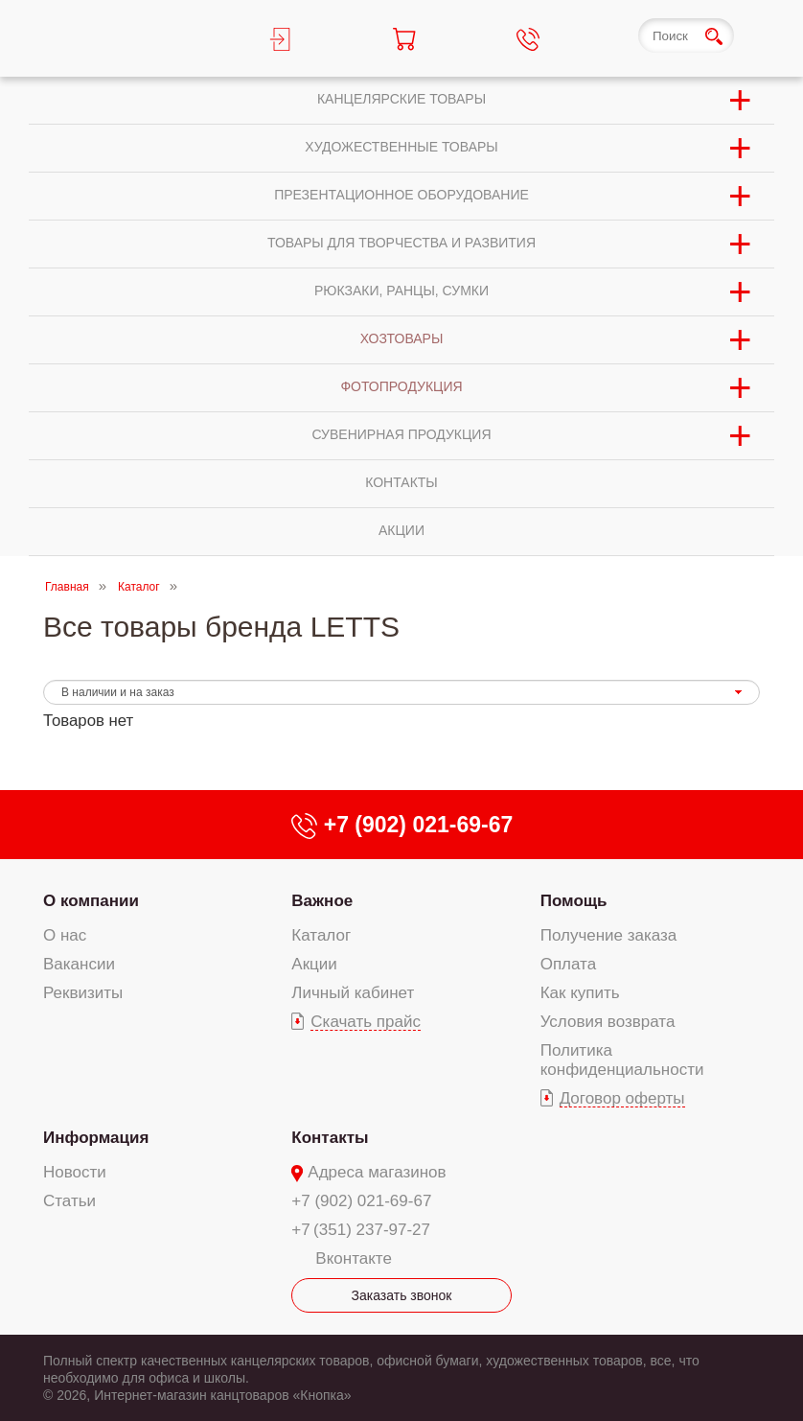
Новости (74, 1172)
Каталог (139, 587)
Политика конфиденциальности (622, 1060)
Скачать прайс (365, 1022)
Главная (67, 587)
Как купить (580, 993)
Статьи (69, 1201)
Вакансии (79, 964)
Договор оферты (622, 1098)
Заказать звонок (402, 1295)
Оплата (568, 964)
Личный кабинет (352, 993)
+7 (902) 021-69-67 (361, 1201)
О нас (64, 935)
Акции (314, 964)
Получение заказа (608, 935)
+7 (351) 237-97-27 (360, 1230)
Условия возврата (608, 1022)
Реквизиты (83, 993)
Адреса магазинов (377, 1172)
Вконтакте (353, 1258)
